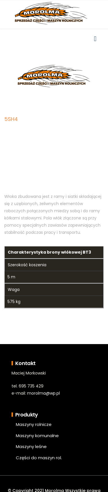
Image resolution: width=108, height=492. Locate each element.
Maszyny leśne (31, 446)
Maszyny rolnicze (34, 424)
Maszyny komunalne (37, 436)
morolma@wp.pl (43, 393)
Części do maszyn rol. (39, 458)
